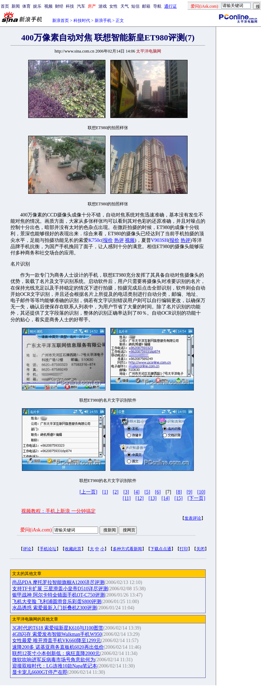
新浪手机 (103, 20)
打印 (184, 548)
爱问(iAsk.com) (36, 529)
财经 (59, 6)
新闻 (15, 6)
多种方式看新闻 (127, 548)
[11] (127, 498)
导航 (157, 6)
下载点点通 (160, 548)
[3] (126, 492)
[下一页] (196, 498)
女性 (113, 6)
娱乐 (37, 6)
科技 (70, 6)
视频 (48, 6)
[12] (139, 498)
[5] (147, 492)
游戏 (102, 6)
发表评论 (192, 518)
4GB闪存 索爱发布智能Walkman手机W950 (57, 634)
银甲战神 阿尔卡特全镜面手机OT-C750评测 (58, 595)
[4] (137, 492)
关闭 (200, 548)
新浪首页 (60, 20)
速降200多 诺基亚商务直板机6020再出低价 (58, 647)
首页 (5, 6)
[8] (179, 492)
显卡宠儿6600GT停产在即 (40, 672)
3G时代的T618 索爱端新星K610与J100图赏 (57, 628)
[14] (165, 498)
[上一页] (88, 492)
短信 (135, 6)
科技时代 (81, 20)
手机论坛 (48, 548)
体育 (26, 6)
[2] (115, 492)
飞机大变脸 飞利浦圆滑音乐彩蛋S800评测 (56, 601)
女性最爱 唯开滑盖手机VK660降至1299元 (56, 640)
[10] (201, 492)
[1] (105, 492)
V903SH (159, 240)
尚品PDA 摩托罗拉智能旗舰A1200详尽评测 (58, 582)
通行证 (170, 6)
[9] (189, 492)
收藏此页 (73, 548)
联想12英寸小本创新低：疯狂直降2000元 (56, 653)
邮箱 (146, 6)
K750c (94, 240)
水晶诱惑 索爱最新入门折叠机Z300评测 (54, 607)
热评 (119, 240)
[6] (157, 492)
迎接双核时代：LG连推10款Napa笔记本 (54, 666)
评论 (27, 548)
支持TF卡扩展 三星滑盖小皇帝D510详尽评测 (60, 588)
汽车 (81, 6)
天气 (124, 6)
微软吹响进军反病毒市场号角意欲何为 (53, 659)
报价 (108, 240)
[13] (153, 498)
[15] (178, 498)
